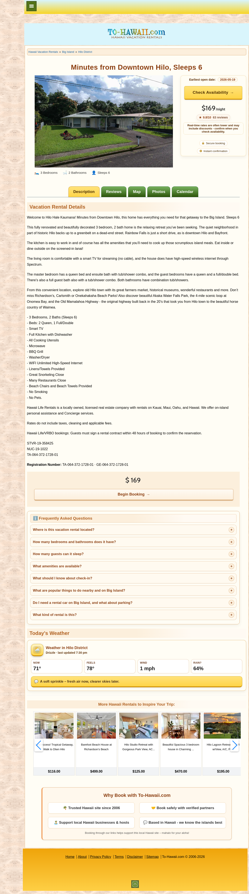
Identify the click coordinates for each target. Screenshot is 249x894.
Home (86, 860)
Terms (135, 860)
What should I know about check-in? (95, 582)
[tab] (100, 178)
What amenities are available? (90, 569)
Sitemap (169, 860)
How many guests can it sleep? (91, 557)
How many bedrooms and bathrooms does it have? (107, 545)
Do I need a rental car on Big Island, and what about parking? (115, 606)
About (98, 860)
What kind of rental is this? (87, 618)
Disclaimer (151, 860)
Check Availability (218, 92)
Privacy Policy (117, 860)
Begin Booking (148, 498)
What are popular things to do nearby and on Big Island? (112, 594)
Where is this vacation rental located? (96, 533)
